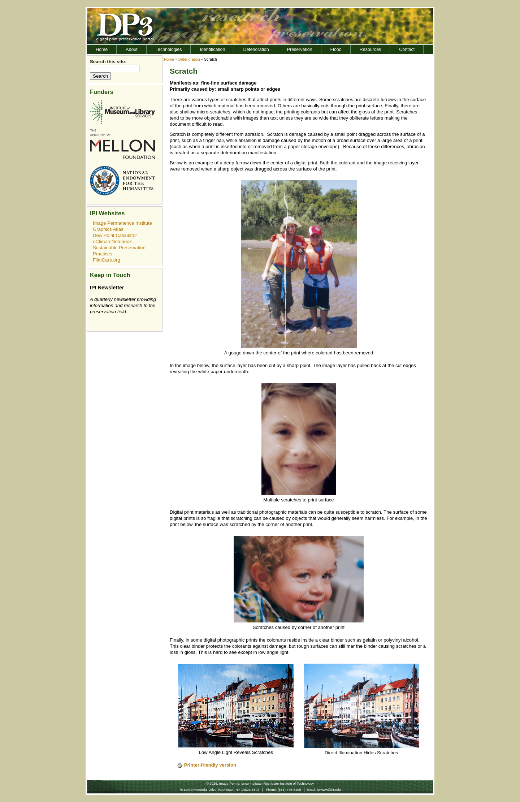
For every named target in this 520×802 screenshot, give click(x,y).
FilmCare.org (106, 260)
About (132, 49)
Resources (370, 49)
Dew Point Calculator (115, 235)
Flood (336, 49)
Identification (212, 49)
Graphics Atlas (108, 229)
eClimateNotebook (112, 241)
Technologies (169, 49)
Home (102, 49)
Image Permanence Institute (122, 223)
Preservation (299, 49)
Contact (407, 49)
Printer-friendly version (206, 765)
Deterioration (256, 49)
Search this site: (108, 61)
